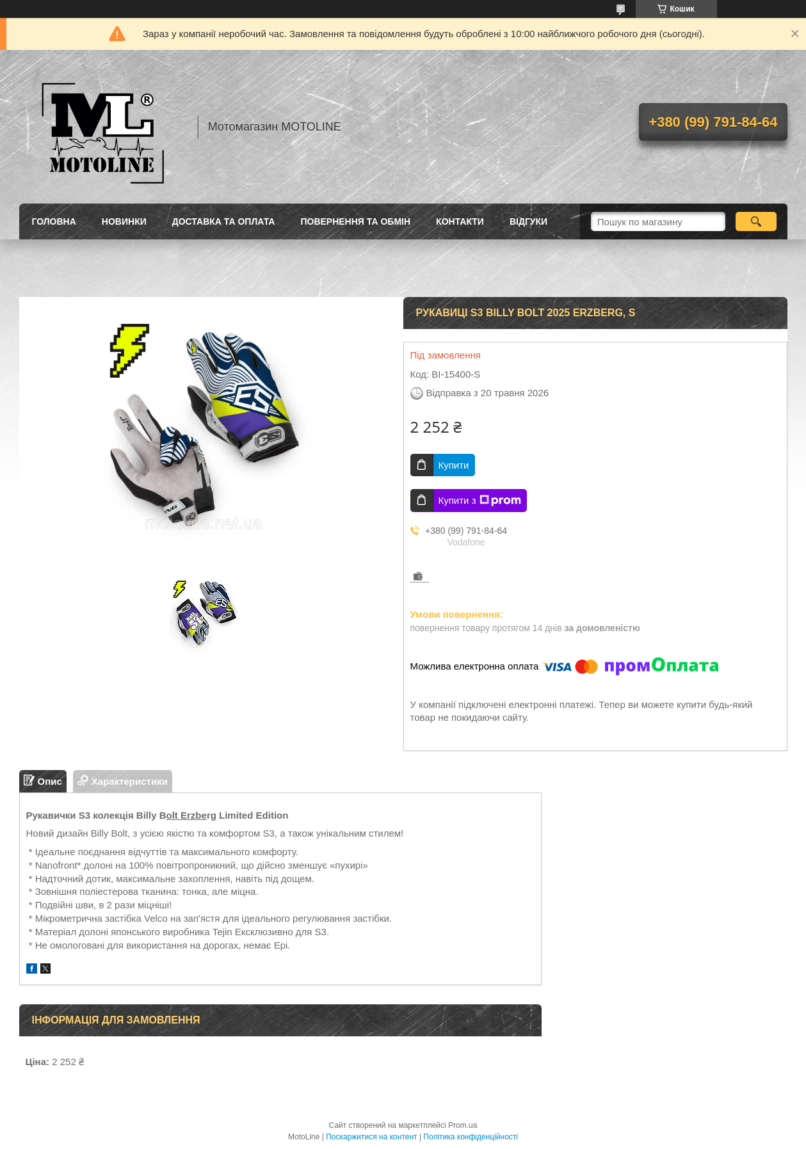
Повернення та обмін (355, 221)
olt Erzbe (186, 815)
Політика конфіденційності (470, 1136)
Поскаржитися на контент (371, 1136)
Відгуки (528, 221)
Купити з (480, 500)
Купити (454, 465)
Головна (54, 221)
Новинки (124, 221)
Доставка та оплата (223, 221)
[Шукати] (756, 221)
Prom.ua (462, 1125)
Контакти (460, 221)
